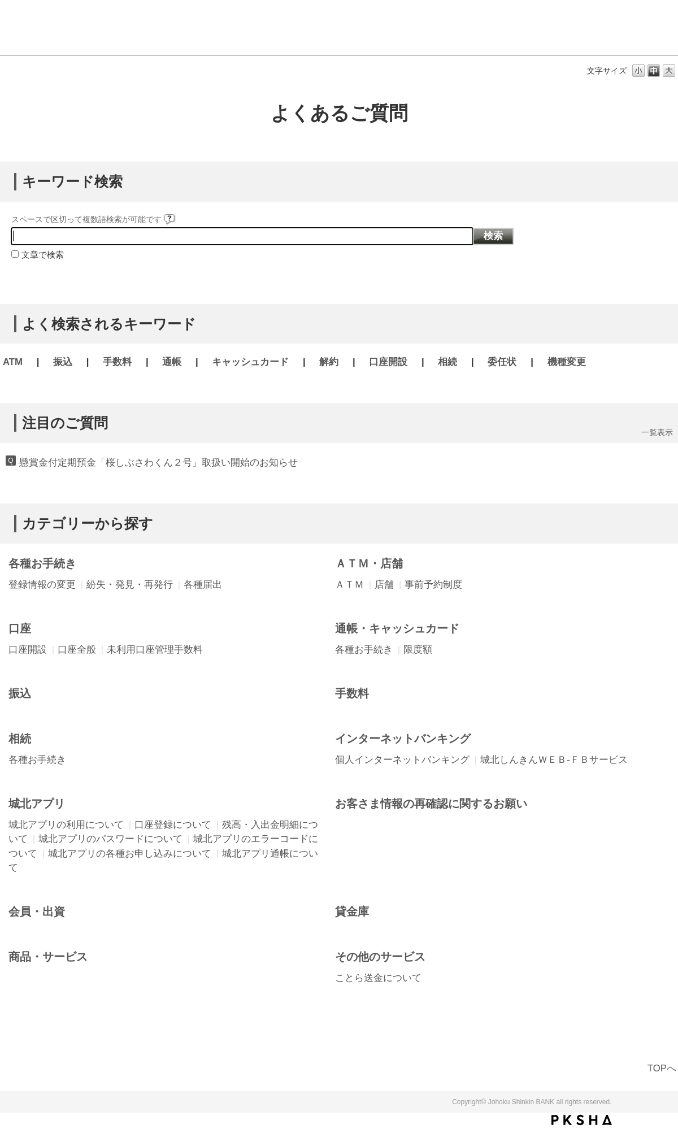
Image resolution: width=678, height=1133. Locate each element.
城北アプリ (36, 803)
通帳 (171, 362)
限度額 (417, 649)
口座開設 (388, 362)
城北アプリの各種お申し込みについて (129, 853)
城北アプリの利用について (66, 824)
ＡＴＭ (349, 584)
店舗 (384, 584)
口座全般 (77, 649)
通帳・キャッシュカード (397, 628)
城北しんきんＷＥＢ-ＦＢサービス (554, 759)
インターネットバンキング (403, 738)
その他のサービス (380, 956)
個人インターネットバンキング (402, 759)
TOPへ (661, 1068)
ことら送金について (378, 978)
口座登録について (172, 824)
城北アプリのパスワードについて (110, 839)
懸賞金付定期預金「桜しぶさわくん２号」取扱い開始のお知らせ (158, 462)
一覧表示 (657, 432)
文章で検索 (42, 254)
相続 (447, 362)
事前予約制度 (433, 584)
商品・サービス (48, 956)
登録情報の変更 (42, 584)
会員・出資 (36, 911)
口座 (19, 628)
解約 (328, 362)
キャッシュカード (250, 362)
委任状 (502, 362)
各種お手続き (42, 563)
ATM (13, 362)
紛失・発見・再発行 (129, 584)
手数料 (117, 362)
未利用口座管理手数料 (155, 649)
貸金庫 (352, 911)
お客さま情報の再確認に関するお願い (431, 803)
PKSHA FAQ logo (581, 1120)
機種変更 (566, 362)
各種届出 (203, 584)
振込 (62, 362)
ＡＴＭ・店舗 (369, 563)
